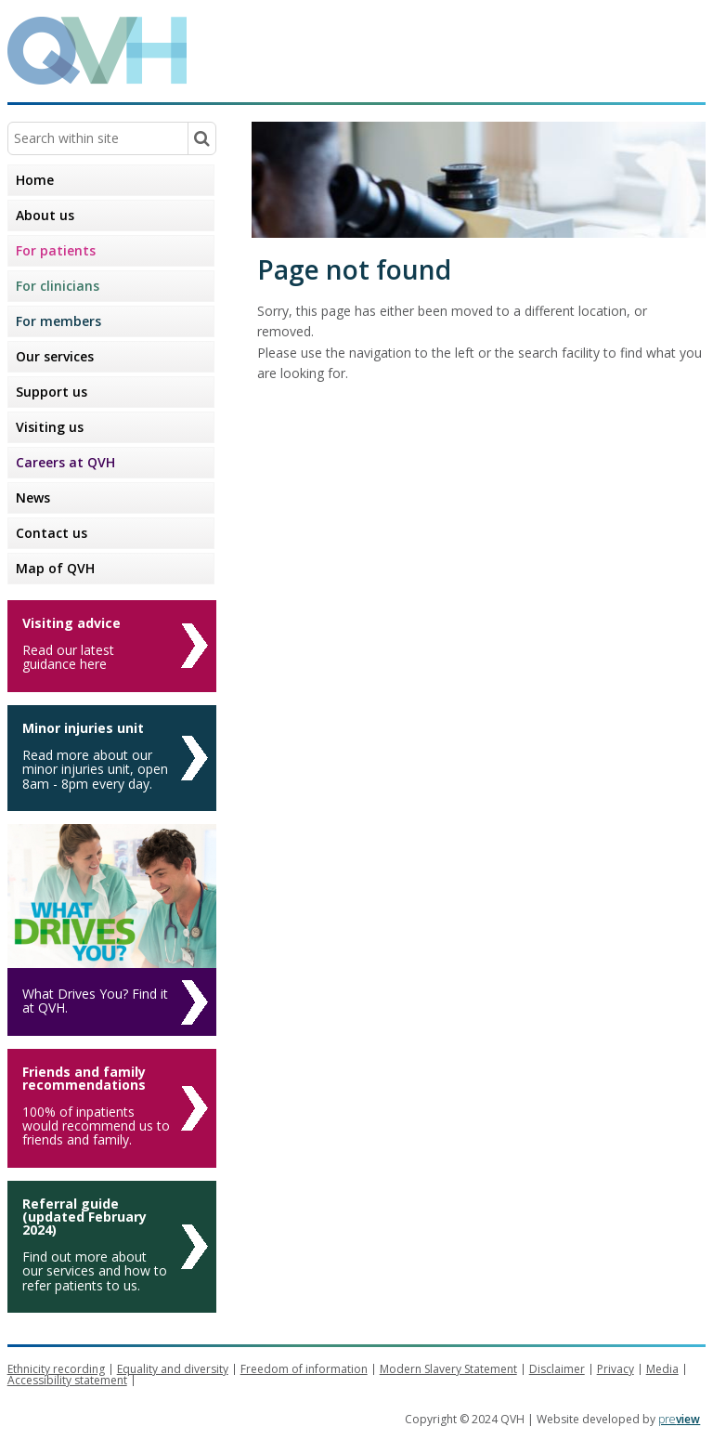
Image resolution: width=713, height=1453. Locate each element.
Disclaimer (557, 1369)
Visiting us (50, 427)
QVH (97, 51)
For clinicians (57, 286)
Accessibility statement (67, 1380)
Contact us (51, 533)
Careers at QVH (65, 462)
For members (58, 321)
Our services (55, 356)
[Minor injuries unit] (112, 758)
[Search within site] (201, 138)
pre (679, 1419)
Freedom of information (304, 1369)
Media (662, 1369)
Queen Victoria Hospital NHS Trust (524, 49)
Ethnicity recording (56, 1369)
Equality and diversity (172, 1369)
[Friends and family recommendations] (112, 1108)
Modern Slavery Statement (448, 1369)
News (33, 497)
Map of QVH (55, 568)
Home (35, 180)
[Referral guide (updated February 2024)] (112, 1247)
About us (45, 215)
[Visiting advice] (112, 646)
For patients (56, 250)
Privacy (615, 1369)
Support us (51, 391)
